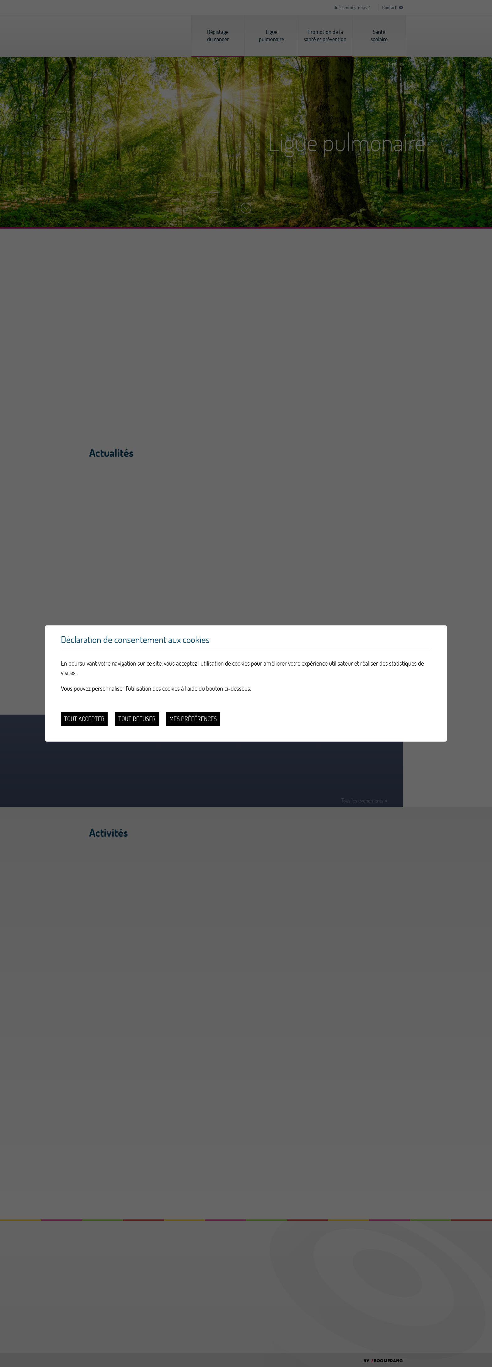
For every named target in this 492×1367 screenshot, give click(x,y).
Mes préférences (193, 719)
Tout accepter (84, 719)
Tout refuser (137, 719)
